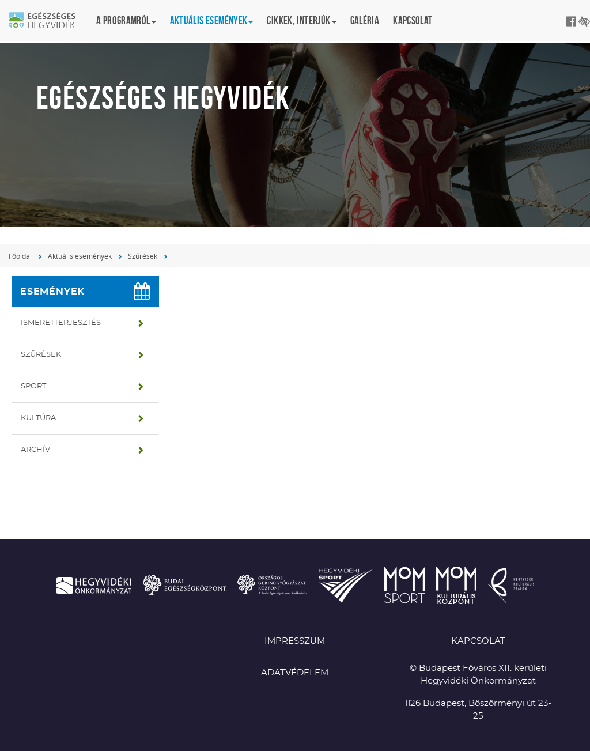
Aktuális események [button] (212, 20)
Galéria (365, 20)
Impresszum (294, 641)
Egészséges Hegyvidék (49, 21)
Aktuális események (80, 256)
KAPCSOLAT (478, 641)
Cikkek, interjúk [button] (301, 20)
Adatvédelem (294, 673)
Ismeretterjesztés (61, 323)
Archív (35, 450)
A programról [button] (126, 20)
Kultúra (38, 418)
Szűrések (142, 256)
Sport (33, 386)
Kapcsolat (412, 20)
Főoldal (20, 256)
